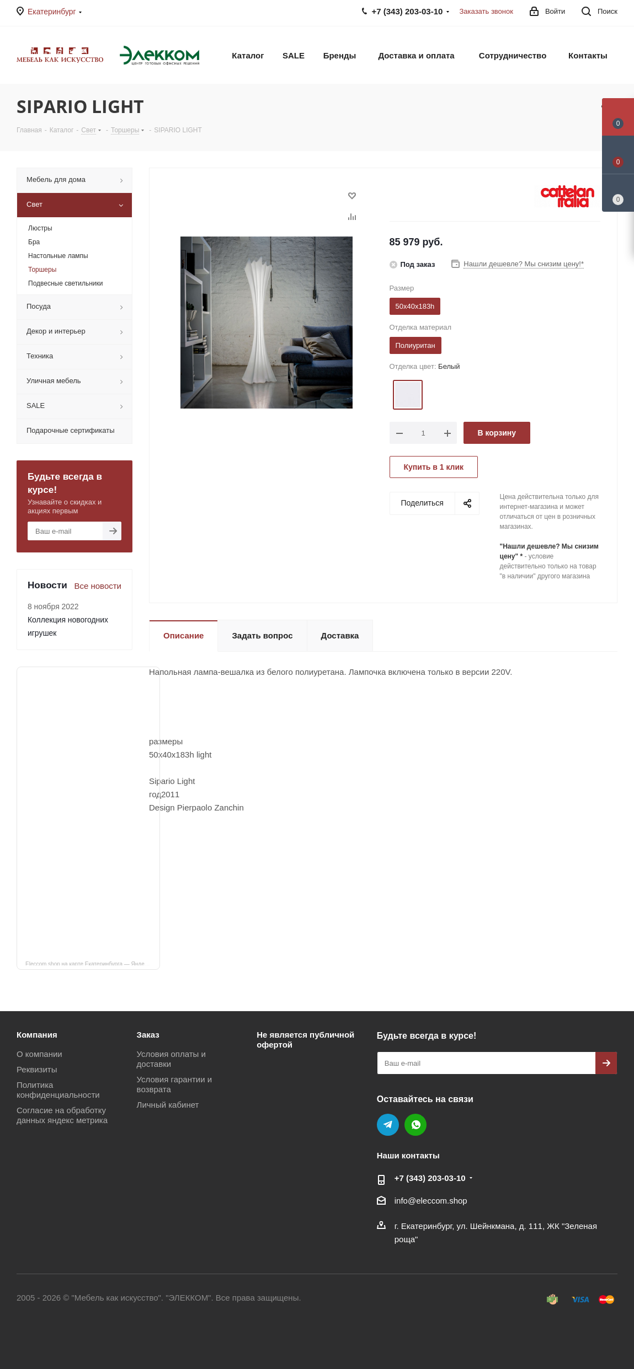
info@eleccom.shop (431, 1200)
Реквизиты (37, 1069)
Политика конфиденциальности (58, 1089)
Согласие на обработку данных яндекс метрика (62, 1115)
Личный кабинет (168, 1104)
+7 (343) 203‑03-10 (430, 1178)
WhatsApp (415, 1125)
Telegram (388, 1125)
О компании (39, 1054)
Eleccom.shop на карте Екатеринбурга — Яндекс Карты (92, 963)
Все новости (97, 585)
